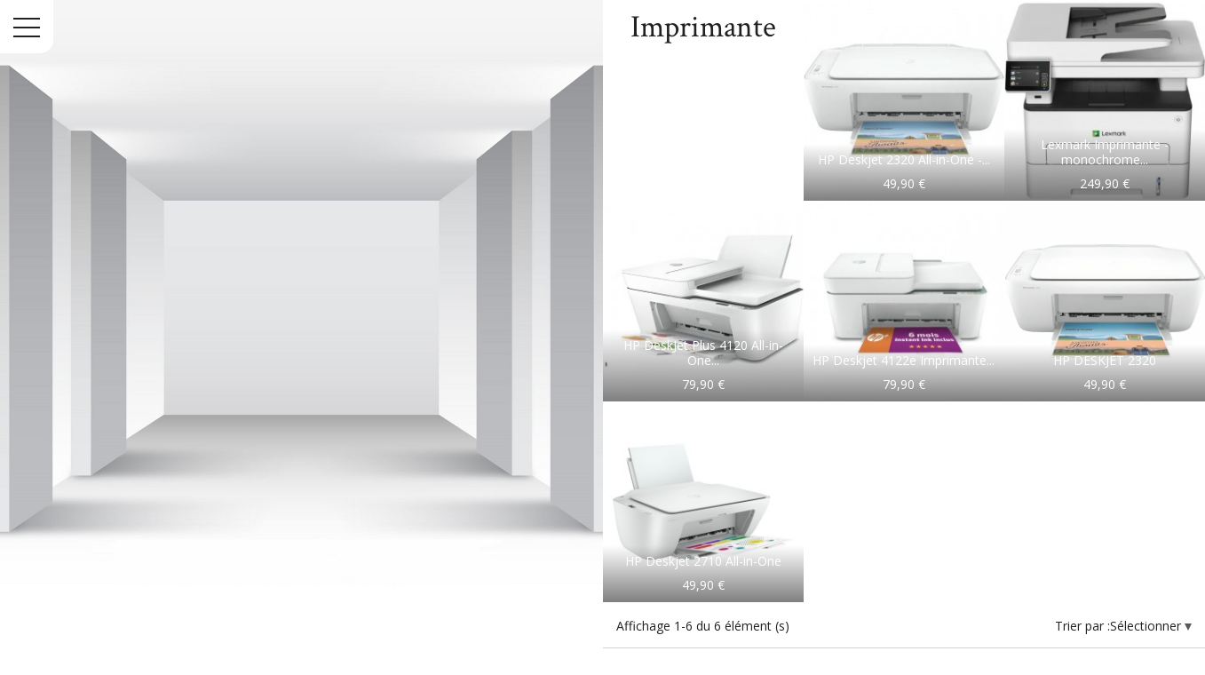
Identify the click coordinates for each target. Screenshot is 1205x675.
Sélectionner (1147, 625)
